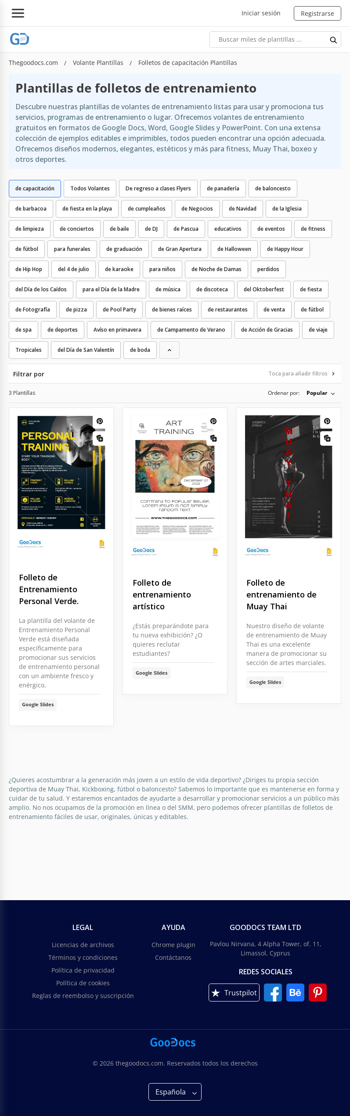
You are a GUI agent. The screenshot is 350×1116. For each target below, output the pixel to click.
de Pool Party (119, 309)
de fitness (313, 228)
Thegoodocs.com (34, 62)
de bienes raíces (172, 309)
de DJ (151, 228)
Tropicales (28, 350)
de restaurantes (228, 309)
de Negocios (197, 208)
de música (167, 289)
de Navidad (242, 208)
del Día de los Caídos (41, 289)
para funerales (72, 249)
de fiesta (311, 289)
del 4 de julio (73, 269)
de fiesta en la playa (87, 208)
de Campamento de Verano (191, 329)
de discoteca (212, 289)
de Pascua (185, 228)
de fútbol (26, 249)
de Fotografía (32, 309)
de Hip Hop (28, 269)
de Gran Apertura (180, 249)
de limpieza (29, 228)
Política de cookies (83, 983)
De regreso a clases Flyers (158, 188)
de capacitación (34, 188)
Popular (317, 393)
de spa (23, 329)
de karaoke (119, 269)
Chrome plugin (173, 945)
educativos (228, 228)
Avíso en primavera (117, 329)
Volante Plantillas (99, 62)
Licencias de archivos (83, 945)
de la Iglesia (287, 208)
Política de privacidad (83, 970)
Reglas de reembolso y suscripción (83, 995)
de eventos (271, 228)
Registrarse (317, 13)
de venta (274, 309)
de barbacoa (31, 208)
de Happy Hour (285, 249)
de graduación (124, 249)
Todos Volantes (90, 188)
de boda (140, 350)
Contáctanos (173, 957)
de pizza (76, 309)
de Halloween (234, 249)
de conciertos (77, 228)
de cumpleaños (147, 208)
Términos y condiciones (83, 957)
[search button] (333, 39)
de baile (119, 228)
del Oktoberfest (264, 289)
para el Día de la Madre (111, 289)
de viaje (318, 329)
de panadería (223, 188)
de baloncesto (273, 188)
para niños (162, 269)
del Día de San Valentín (86, 350)
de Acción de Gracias (267, 329)
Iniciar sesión (261, 13)
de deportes (62, 329)
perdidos (268, 269)
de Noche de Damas (216, 269)
